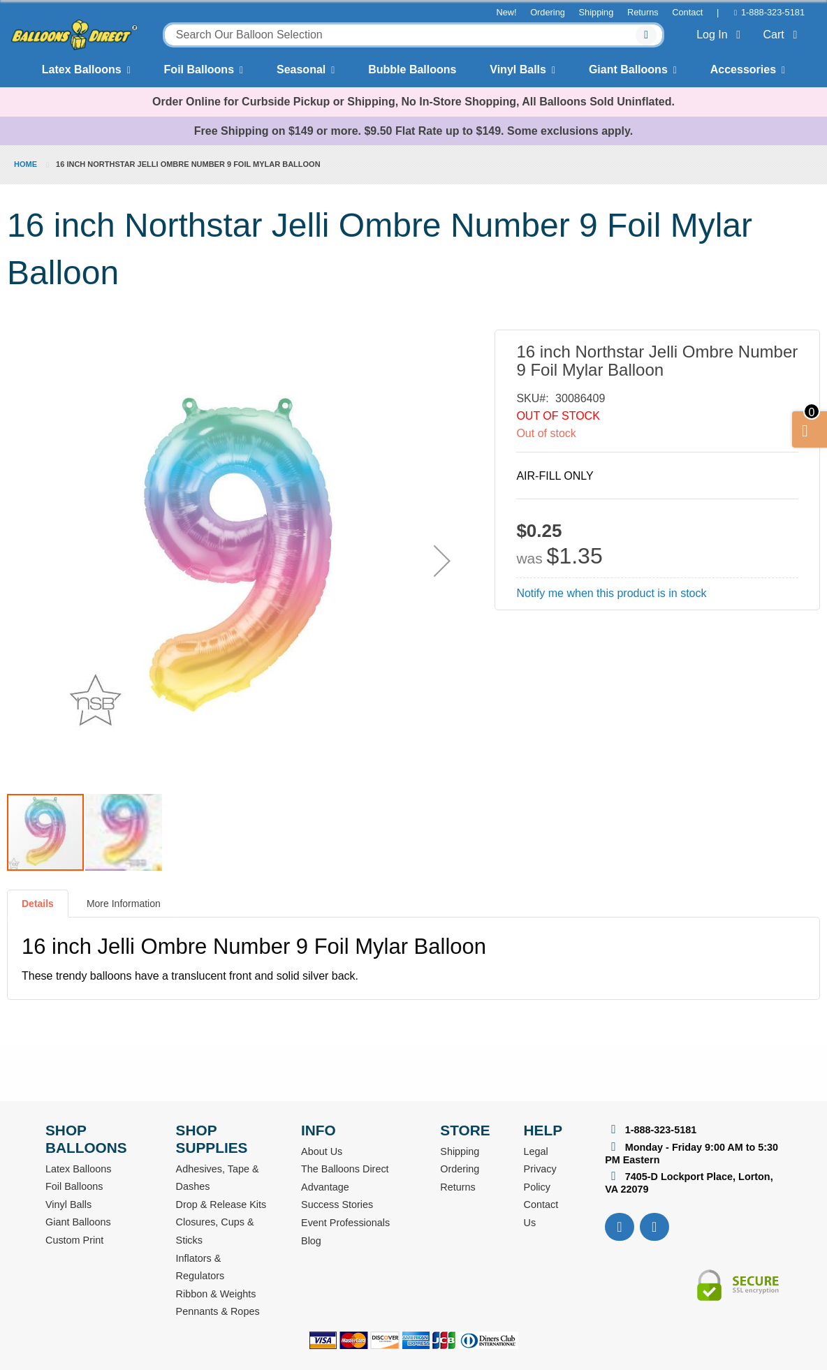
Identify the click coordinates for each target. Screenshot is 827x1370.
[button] (442, 561)
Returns (643, 12)
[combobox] (413, 34)
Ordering (547, 12)
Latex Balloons (82, 69)
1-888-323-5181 (773, 12)
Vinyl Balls (518, 69)
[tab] (37, 909)
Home (25, 164)
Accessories (743, 69)
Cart (783, 34)
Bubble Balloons (412, 69)
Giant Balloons (628, 69)
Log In (721, 34)
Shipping (596, 12)
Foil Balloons (199, 69)
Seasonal (301, 69)
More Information (124, 903)
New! (506, 12)
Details (38, 903)
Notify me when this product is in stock (611, 593)
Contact (687, 12)
